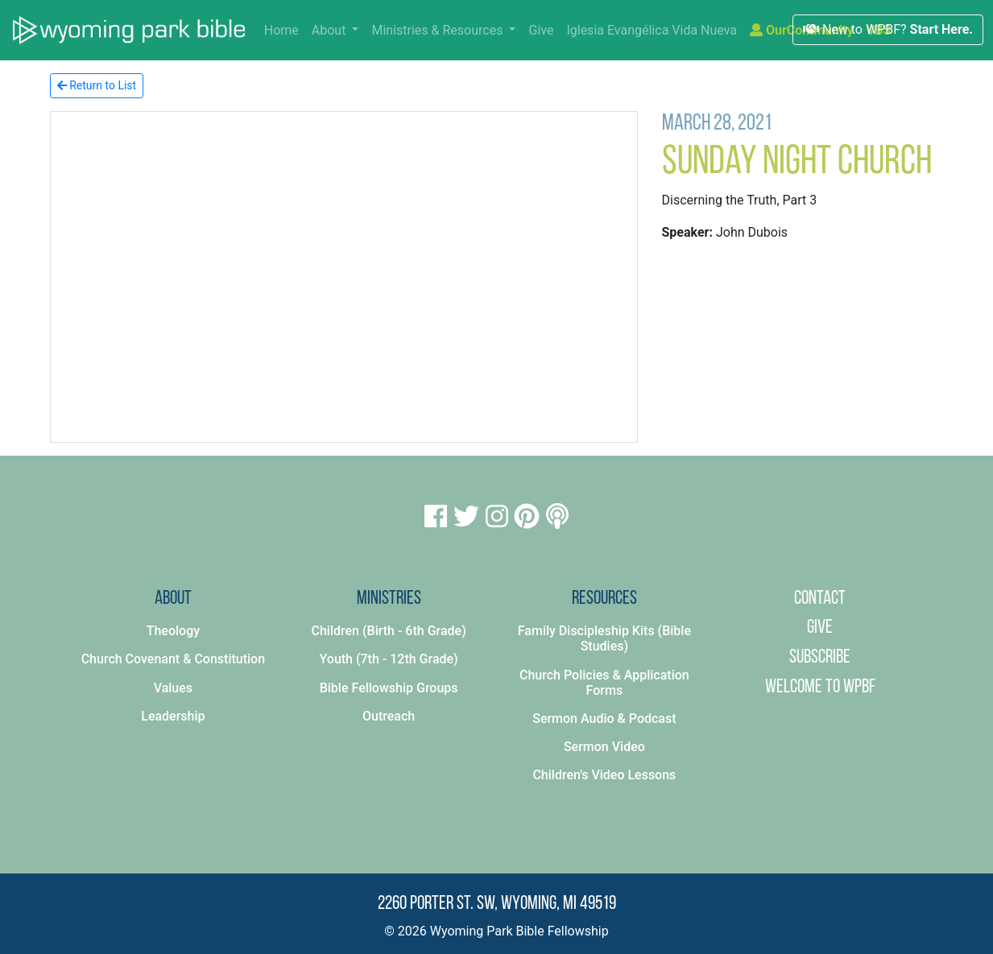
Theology (173, 630)
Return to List (97, 85)
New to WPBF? (888, 29)
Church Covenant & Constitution (173, 659)
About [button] (331, 30)
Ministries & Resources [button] (438, 30)
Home (284, 29)
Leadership (173, 716)
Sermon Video (604, 746)
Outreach (388, 716)
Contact (820, 599)
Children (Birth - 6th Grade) (389, 630)
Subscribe (819, 657)
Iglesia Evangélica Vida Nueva (651, 30)
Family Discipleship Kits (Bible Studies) (604, 638)
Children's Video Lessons (604, 775)
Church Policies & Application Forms (604, 682)
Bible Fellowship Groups (389, 688)
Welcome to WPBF (820, 687)
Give (540, 30)
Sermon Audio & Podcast (604, 718)
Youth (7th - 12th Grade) (389, 659)
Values (173, 688)
